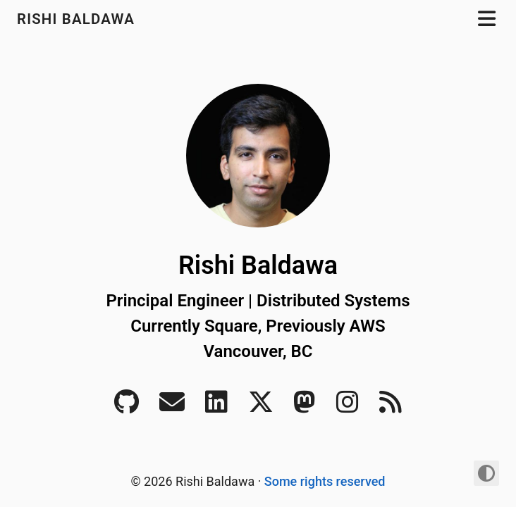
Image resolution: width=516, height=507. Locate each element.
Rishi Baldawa (78, 19)
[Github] (126, 406)
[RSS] (390, 406)
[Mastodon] (304, 406)
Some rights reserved (325, 481)
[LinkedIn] (216, 406)
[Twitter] (261, 406)
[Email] (172, 406)
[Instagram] (347, 406)
